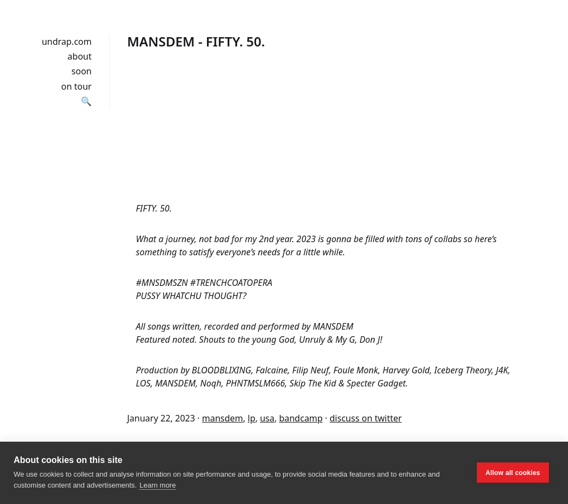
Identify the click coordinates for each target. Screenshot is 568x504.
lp (252, 418)
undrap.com (66, 42)
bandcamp (301, 418)
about (80, 56)
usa (267, 418)
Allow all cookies (513, 473)
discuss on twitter (366, 418)
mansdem (222, 418)
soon (82, 71)
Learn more (157, 485)
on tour (76, 86)
